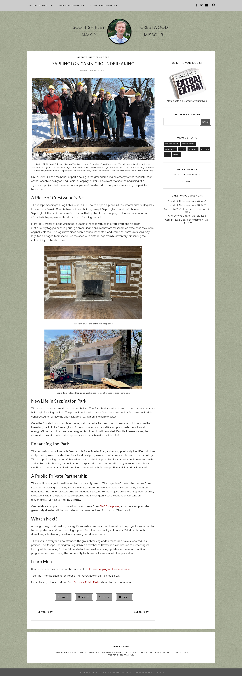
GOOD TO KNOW (86, 57)
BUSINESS (193, 149)
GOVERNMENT (188, 144)
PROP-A (176, 155)
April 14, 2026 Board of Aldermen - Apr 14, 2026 (187, 221)
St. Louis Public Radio (87, 582)
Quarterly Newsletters (40, 5)
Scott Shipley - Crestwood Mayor (112, 672)
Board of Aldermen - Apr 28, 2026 (187, 201)
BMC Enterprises (109, 506)
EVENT (182, 149)
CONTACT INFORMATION (103, 5)
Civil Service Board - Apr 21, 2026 (187, 215)
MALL (167, 155)
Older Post (140, 611)
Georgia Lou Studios (154, 672)
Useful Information (71, 5)
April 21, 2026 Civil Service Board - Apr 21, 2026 (187, 210)
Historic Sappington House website (109, 569)
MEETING (205, 149)
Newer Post (46, 611)
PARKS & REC (102, 57)
